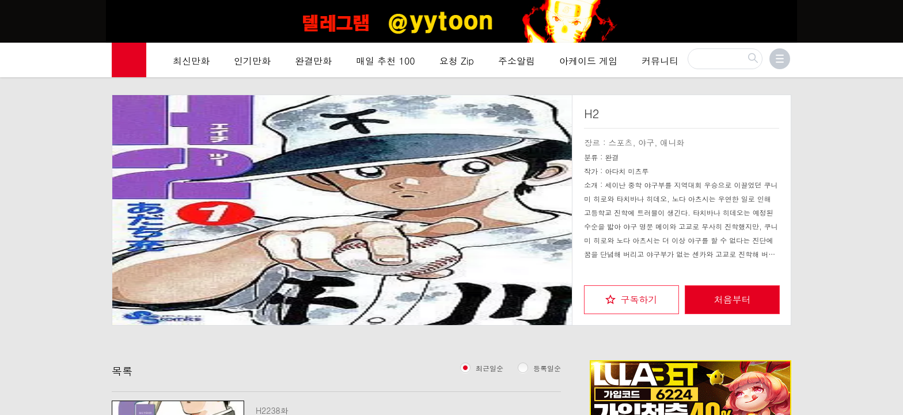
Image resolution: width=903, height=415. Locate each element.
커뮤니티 (660, 64)
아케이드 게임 (588, 64)
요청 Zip (456, 64)
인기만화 (252, 64)
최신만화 (191, 64)
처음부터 (732, 297)
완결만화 (313, 64)
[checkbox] (631, 297)
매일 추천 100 (385, 64)
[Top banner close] (889, 12)
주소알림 (516, 64)
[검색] (725, 62)
